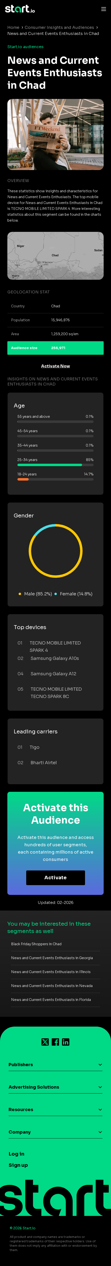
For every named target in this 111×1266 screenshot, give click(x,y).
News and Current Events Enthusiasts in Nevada (52, 986)
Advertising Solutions (34, 1087)
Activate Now (55, 366)
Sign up (18, 1165)
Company (20, 1132)
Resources (21, 1109)
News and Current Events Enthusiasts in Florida (51, 1000)
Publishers (21, 1064)
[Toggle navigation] (102, 8)
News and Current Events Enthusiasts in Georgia (52, 958)
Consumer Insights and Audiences (59, 27)
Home (13, 27)
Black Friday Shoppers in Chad (36, 944)
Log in (16, 1154)
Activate (55, 878)
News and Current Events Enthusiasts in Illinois (51, 972)
